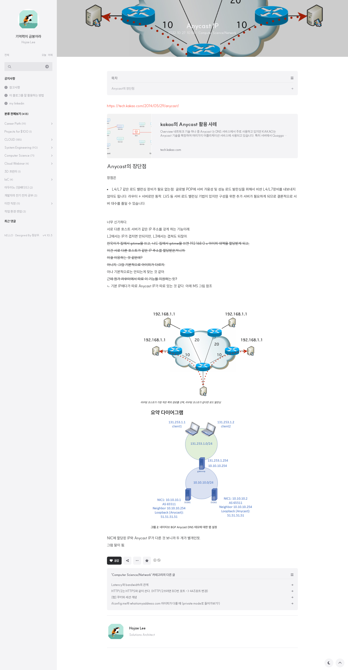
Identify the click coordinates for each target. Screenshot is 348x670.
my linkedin (16, 103)
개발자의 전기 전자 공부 (20, 195)
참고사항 (14, 87)
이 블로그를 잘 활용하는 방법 (26, 95)
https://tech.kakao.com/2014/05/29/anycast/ (143, 106)
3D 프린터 (12, 171)
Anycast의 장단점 (126, 166)
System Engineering (21, 148)
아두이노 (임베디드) (18, 187)
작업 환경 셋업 (15, 211)
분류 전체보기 (16, 114)
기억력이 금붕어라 (28, 36)
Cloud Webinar (16, 164)
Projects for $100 (18, 132)
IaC (8, 179)
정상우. (36, 235)
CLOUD (13, 140)
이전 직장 (12, 203)
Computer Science (19, 156)
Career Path (15, 124)
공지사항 (9, 79)
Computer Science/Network (217, 33)
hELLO (8, 235)
